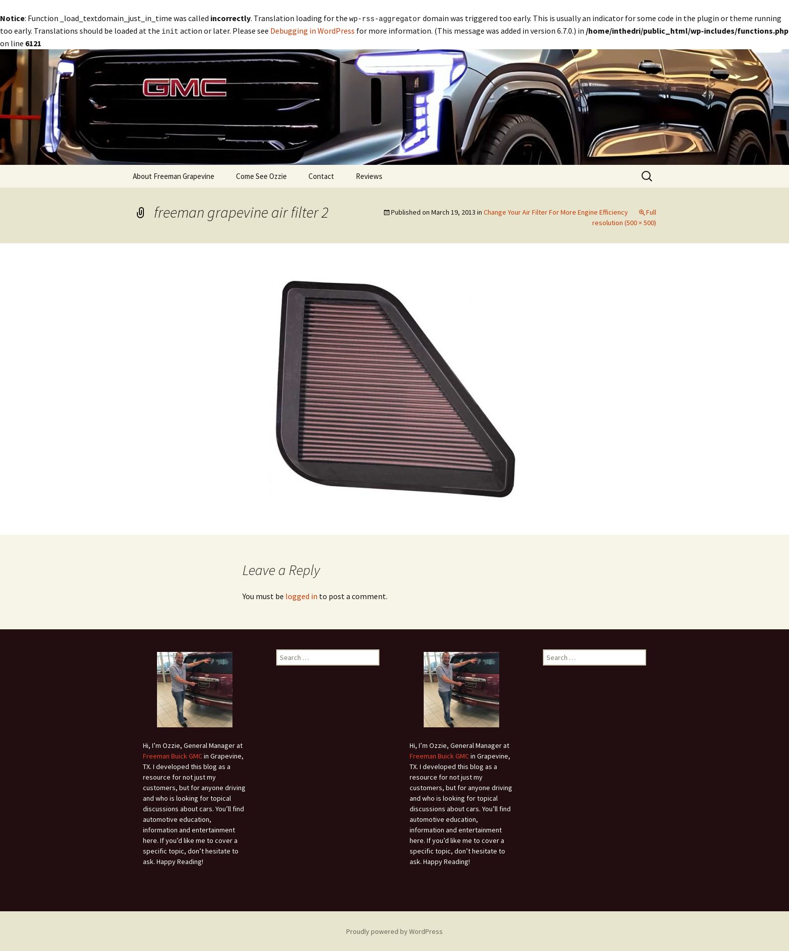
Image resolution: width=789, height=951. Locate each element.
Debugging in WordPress (312, 30)
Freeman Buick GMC (172, 754)
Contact (321, 175)
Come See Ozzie (261, 175)
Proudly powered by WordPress (394, 930)
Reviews (369, 175)
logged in (301, 595)
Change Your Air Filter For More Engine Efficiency (556, 211)
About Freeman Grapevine (173, 175)
